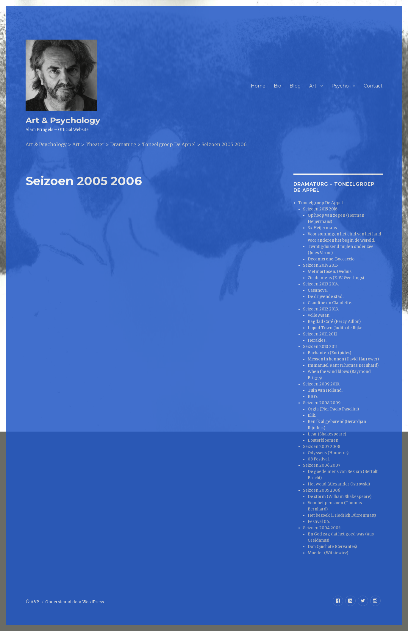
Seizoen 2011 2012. (320, 334)
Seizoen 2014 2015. (320, 265)
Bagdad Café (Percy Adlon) (334, 321)
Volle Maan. (319, 315)
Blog (295, 86)
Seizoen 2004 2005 (321, 527)
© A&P (33, 602)
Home (258, 86)
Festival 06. (319, 521)
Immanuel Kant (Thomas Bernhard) (343, 365)
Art (313, 86)
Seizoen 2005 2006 (321, 490)
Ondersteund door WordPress (74, 602)
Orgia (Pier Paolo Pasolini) (333, 409)
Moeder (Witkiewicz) (328, 552)
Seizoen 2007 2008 (321, 446)
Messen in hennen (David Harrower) (343, 359)
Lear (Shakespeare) (327, 434)
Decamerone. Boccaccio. (331, 259)
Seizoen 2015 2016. (320, 209)
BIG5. (313, 396)
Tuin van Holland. (325, 390)
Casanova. (318, 290)
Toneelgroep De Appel (320, 202)
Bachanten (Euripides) (329, 352)
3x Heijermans (322, 227)
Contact (373, 86)
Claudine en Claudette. (330, 302)
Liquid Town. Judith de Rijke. (335, 327)
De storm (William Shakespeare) (339, 496)
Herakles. (317, 340)
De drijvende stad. (325, 296)
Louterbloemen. (323, 440)
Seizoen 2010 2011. (320, 346)
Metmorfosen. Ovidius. (330, 271)
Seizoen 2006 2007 (321, 465)
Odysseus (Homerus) (328, 452)
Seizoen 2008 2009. (322, 402)
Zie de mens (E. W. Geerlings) (336, 277)
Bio (277, 86)
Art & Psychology (63, 120)
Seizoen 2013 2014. (321, 284)
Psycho (340, 86)
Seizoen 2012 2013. (321, 309)
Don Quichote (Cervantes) (332, 546)
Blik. (312, 415)
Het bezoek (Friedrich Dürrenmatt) (342, 515)
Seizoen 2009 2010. (321, 384)
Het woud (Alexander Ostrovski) (339, 484)
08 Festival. (319, 459)
